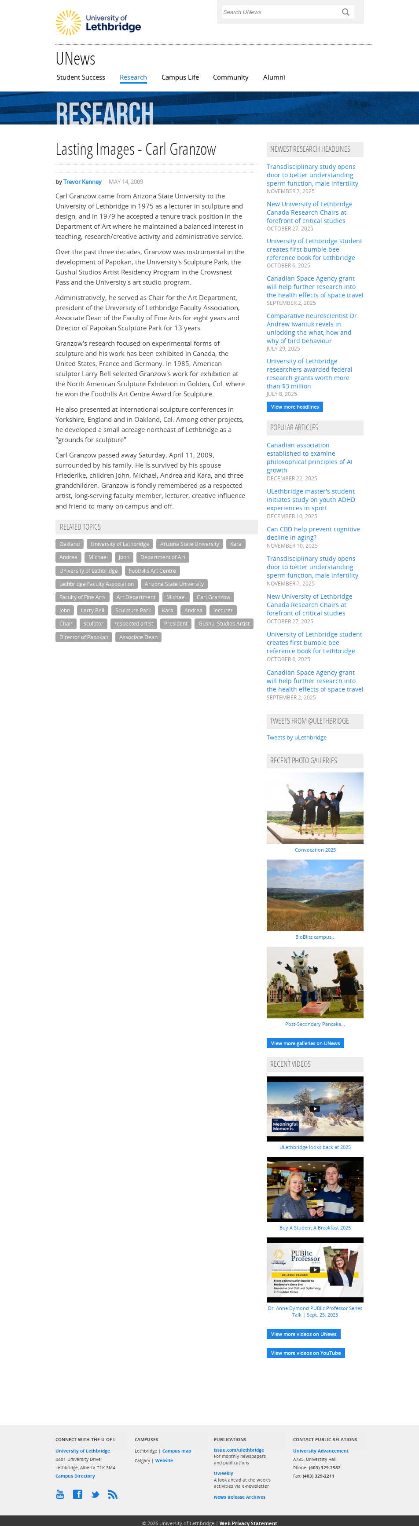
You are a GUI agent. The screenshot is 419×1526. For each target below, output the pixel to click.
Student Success (81, 77)
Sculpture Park (133, 610)
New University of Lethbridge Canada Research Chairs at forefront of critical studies (310, 212)
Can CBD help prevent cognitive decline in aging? (313, 533)
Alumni (274, 77)
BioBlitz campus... (315, 936)
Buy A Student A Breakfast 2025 (315, 1227)
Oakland (69, 544)
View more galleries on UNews (305, 1043)
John (124, 557)
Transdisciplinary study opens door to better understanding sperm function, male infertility (312, 174)
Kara (236, 544)
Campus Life (180, 77)
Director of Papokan (83, 637)
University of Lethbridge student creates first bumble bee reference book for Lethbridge (314, 249)
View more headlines (295, 406)
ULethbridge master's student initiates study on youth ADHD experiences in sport (311, 499)
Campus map (176, 1451)
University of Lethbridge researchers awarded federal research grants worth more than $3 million (310, 373)
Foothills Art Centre (152, 570)
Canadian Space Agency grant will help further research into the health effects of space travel (315, 286)
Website (164, 1460)
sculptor (93, 623)
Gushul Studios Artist (224, 623)
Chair (66, 623)
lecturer (223, 610)
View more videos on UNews (303, 1334)
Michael (98, 557)
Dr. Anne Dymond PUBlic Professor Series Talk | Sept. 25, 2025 (315, 1311)
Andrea (68, 557)
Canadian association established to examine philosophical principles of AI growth (310, 457)
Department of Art (162, 557)
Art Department (136, 597)
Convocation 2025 (315, 849)
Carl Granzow (213, 597)
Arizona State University (189, 544)
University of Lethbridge (120, 544)
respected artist (133, 623)
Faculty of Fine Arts (82, 597)
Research (133, 77)
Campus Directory (75, 1476)
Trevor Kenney (82, 182)
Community (231, 77)
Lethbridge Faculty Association (96, 584)
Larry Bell (92, 610)
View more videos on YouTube (306, 1353)
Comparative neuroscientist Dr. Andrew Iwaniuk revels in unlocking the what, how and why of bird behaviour (313, 328)
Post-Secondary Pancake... (315, 1024)
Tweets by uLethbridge (297, 737)
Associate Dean (138, 637)
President (175, 623)
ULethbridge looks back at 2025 (315, 1147)
